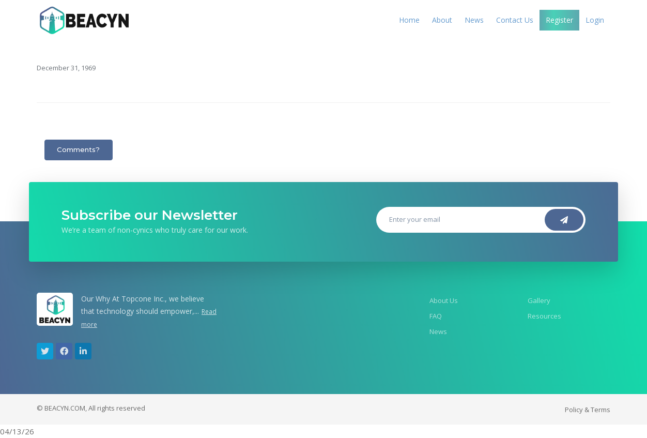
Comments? (78, 149)
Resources (544, 316)
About (442, 20)
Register (559, 20)
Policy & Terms (587, 409)
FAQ (435, 316)
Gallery (539, 300)
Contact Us (514, 20)
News (474, 20)
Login (595, 20)
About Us (443, 300)
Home (409, 20)
